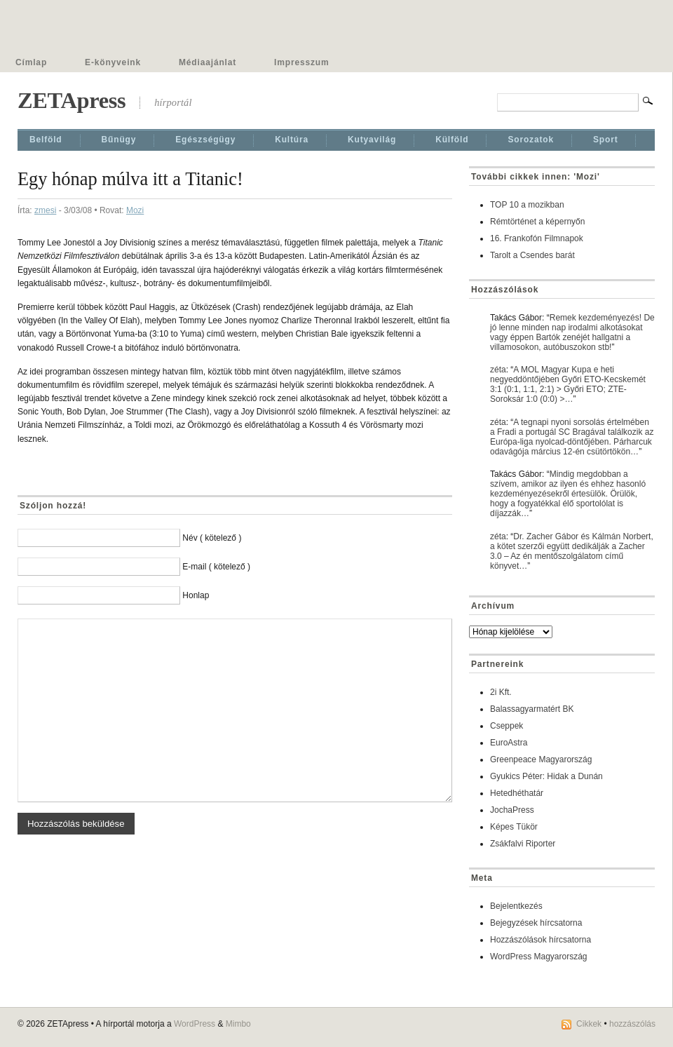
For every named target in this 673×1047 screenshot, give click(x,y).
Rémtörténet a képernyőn (537, 222)
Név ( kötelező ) (211, 538)
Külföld (451, 139)
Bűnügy (119, 139)
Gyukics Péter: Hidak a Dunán (546, 776)
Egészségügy (205, 139)
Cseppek (506, 726)
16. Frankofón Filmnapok (536, 238)
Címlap (31, 62)
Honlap (195, 595)
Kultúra (291, 139)
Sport (605, 139)
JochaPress (512, 810)
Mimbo (238, 1024)
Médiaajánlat (207, 62)
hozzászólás (632, 1024)
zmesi (45, 210)
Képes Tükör (514, 827)
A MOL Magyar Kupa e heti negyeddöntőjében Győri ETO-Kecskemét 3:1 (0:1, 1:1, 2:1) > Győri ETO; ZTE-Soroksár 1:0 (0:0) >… (568, 384)
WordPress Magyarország (538, 956)
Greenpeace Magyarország (541, 759)
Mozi (135, 210)
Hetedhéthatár (516, 793)
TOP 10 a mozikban (527, 205)
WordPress (194, 1024)
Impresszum (301, 62)
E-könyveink (113, 62)
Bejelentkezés (516, 906)
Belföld (45, 139)
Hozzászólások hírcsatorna (540, 940)
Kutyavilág (372, 139)
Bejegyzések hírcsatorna (536, 923)
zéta (498, 369)
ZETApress (71, 100)
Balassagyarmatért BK (531, 709)
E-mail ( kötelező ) (216, 567)
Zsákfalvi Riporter (522, 844)
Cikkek (588, 1024)
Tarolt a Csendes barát (532, 255)
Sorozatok (531, 139)
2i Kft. (501, 692)
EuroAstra (508, 743)
